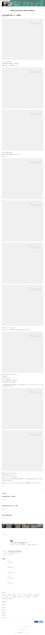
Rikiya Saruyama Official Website (22, 10)
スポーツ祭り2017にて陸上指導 (13, 571)
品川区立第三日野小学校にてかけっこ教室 (9, 505)
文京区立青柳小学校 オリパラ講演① (8, 496)
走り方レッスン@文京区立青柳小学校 (14, 576)
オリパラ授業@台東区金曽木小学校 (13, 566)
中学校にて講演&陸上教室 (6, 515)
